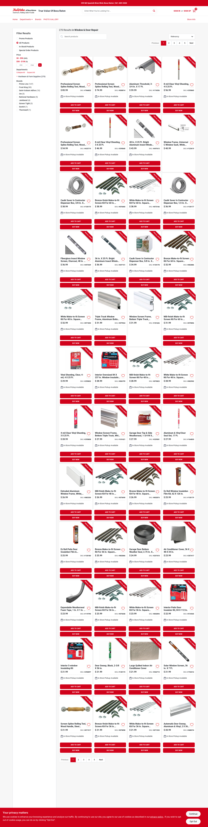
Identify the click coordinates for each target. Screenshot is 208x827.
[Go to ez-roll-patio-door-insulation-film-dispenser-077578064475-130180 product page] (75, 550)
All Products (24, 43)
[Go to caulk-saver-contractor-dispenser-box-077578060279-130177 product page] (179, 201)
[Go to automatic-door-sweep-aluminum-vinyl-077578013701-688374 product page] (179, 725)
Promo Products (26, 38)
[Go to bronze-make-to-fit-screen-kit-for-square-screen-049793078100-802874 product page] (144, 492)
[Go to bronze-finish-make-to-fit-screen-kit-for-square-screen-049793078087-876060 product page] (110, 201)
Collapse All (20, 72)
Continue (193, 814)
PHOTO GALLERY (51, 19)
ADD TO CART (76, 105)
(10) (29, 90)
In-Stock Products (26, 46)
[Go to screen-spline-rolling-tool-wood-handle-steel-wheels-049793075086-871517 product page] (75, 725)
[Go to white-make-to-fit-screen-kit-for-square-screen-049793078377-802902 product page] (179, 376)
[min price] (21, 65)
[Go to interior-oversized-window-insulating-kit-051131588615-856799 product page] (110, 376)
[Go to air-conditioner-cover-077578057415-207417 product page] (179, 550)
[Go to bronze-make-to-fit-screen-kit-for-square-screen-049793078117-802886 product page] (179, 259)
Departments (25, 19)
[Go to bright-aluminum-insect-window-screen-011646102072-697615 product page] (144, 143)
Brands (38, 19)
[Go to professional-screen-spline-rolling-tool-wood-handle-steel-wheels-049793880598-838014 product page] (110, 85)
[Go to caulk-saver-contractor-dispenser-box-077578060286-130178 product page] (144, 259)
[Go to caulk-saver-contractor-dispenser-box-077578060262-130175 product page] (75, 201)
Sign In (177, 11)
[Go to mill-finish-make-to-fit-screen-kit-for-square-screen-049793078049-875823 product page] (144, 376)
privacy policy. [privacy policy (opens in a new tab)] (157, 817)
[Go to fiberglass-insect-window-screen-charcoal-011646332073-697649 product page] (75, 259)
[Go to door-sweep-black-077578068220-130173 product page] (110, 667)
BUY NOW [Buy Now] (75, 111)
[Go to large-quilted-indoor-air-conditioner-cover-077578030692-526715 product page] (144, 667)
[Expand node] (17, 76)
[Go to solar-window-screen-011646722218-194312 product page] (179, 667)
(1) (23, 107)
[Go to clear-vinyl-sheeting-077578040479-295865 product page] (179, 85)
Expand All (31, 72)
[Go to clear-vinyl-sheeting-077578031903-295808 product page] (75, 434)
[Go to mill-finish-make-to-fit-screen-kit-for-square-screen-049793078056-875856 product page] (179, 318)
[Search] (154, 10)
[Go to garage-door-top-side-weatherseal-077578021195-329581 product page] (144, 434)
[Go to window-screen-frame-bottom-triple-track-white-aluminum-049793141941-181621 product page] (110, 434)
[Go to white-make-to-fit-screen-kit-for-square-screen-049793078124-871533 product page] (144, 725)
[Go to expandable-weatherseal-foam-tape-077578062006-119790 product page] (75, 608)
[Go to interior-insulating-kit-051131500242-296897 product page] (75, 667)
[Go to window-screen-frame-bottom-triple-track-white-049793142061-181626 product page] (144, 318)
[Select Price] (40, 65)
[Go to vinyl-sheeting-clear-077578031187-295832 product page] (75, 376)
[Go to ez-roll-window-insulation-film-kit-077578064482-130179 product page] (179, 492)
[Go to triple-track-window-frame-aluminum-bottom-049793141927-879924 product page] (110, 318)
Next (191, 43)
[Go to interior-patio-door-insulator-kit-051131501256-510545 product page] (179, 608)
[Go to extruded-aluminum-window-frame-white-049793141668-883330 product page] (75, 492)
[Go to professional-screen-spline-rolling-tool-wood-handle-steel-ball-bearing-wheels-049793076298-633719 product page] (75, 143)
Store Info (191, 19)
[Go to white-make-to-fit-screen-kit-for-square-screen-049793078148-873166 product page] (144, 201)
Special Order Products (28, 50)
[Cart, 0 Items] (194, 11)
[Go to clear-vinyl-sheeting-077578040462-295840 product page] (110, 143)
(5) (22, 94)
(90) (25, 87)
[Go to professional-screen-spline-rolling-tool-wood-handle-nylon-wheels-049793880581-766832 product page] (75, 85)
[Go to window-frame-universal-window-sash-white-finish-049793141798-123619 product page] (179, 143)
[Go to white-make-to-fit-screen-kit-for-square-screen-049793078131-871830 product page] (75, 318)
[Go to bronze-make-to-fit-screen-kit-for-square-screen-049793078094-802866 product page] (110, 550)
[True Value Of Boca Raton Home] (24, 11)
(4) (24, 100)
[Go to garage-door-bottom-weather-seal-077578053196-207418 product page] (144, 550)
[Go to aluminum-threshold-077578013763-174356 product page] (144, 85)
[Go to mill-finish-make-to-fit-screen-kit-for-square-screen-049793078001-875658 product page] (110, 608)
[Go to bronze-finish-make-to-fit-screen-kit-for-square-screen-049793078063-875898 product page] (110, 725)
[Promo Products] (17, 38)
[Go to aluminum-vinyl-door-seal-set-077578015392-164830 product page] (179, 434)
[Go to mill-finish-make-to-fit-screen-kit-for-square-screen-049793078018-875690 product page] (110, 492)
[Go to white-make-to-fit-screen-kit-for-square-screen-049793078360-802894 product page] (144, 608)
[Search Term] (119, 11)
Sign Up (187, 11)
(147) (26, 84)
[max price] (32, 65)
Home (15, 19)
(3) (26, 103)
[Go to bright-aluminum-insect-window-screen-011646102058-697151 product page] (110, 259)
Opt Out (193, 821)
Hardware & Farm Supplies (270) (32, 76)
